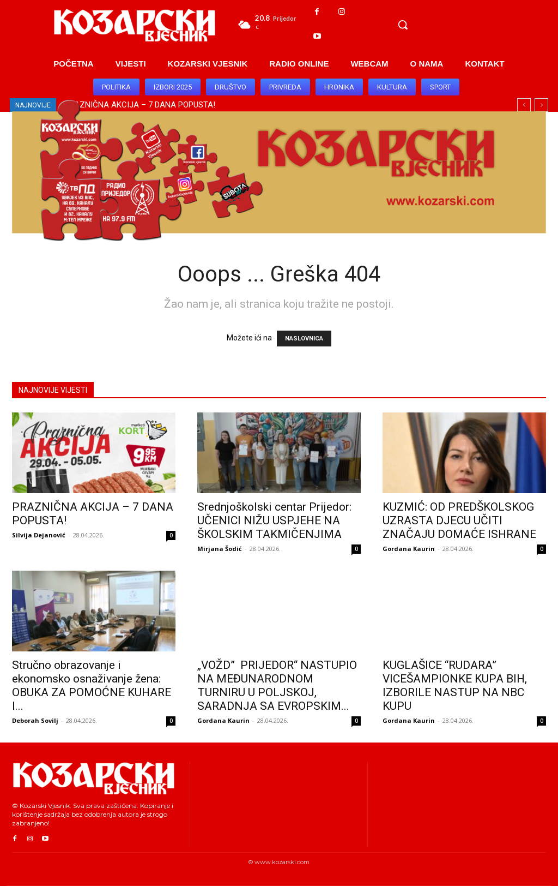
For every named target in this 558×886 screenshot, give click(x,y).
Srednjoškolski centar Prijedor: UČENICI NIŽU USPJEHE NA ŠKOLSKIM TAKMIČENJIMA (274, 520)
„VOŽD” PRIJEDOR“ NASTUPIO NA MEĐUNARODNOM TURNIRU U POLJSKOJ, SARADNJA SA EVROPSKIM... (277, 685)
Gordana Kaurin (409, 548)
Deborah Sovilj (35, 720)
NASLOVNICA (304, 338)
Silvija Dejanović (38, 535)
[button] (402, 24)
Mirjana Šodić (219, 548)
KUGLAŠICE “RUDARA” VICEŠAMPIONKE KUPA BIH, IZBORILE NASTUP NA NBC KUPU (455, 685)
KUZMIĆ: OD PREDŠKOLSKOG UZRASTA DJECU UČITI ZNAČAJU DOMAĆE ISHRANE (459, 520)
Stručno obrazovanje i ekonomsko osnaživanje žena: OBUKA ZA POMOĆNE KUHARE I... (91, 685)
